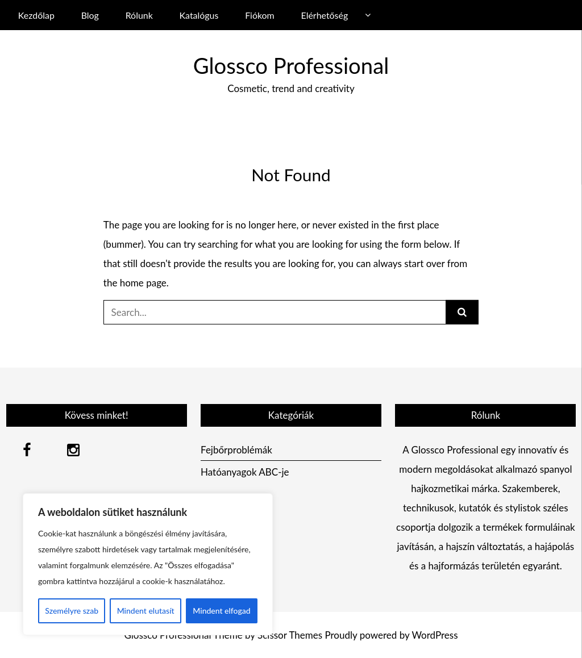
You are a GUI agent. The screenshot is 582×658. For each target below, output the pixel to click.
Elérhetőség (324, 15)
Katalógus (199, 15)
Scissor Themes (289, 635)
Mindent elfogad (221, 610)
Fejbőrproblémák (236, 450)
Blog (90, 15)
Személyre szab (71, 610)
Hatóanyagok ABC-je (245, 472)
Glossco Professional (291, 65)
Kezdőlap (36, 15)
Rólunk (139, 15)
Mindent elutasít (145, 610)
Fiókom (260, 15)
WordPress (434, 635)
